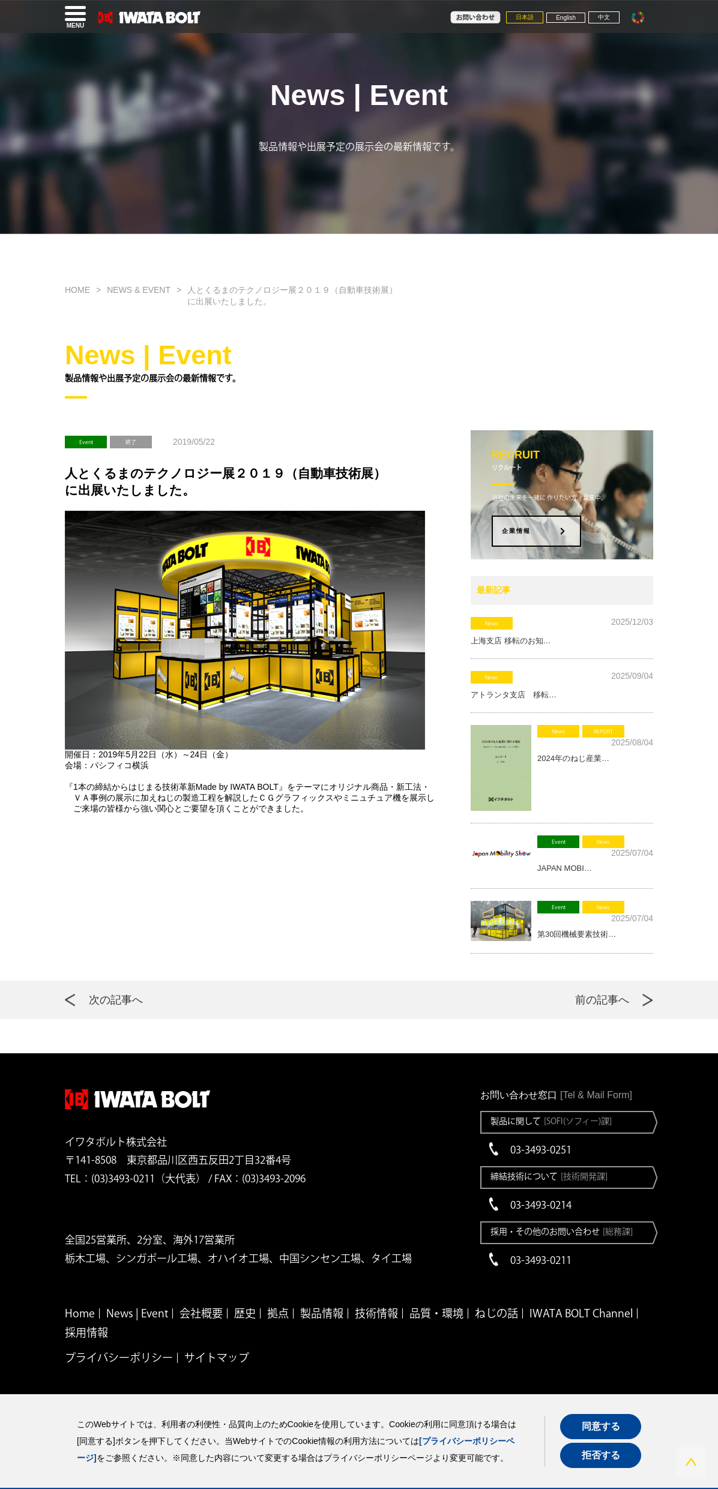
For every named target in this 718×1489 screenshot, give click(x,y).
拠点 (278, 1313)
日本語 (525, 17)
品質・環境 (436, 1313)
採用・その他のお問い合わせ (561, 1231)
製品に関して (551, 1121)
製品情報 (321, 1313)
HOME (77, 290)
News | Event (137, 1313)
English (566, 17)
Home (80, 1313)
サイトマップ (216, 1357)
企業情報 (516, 531)
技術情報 (376, 1313)
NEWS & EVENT (138, 290)
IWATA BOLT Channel (581, 1313)
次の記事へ (116, 1000)
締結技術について (549, 1176)
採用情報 (86, 1332)
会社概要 (201, 1313)
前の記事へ (602, 1000)
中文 (604, 17)
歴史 (245, 1313)
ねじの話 (496, 1313)
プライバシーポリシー (119, 1357)
